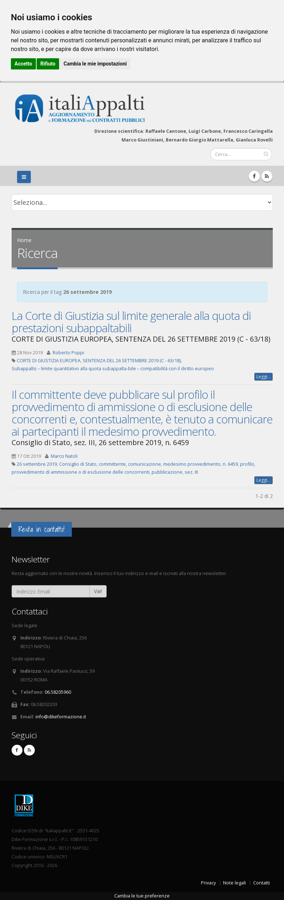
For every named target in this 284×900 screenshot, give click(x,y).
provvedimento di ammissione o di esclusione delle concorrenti (80, 472)
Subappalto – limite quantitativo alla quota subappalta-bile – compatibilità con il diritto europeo (113, 369)
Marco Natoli (64, 456)
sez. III (191, 472)
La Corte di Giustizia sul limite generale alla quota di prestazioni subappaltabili (131, 321)
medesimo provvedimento (192, 464)
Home (24, 240)
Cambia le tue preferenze (142, 896)
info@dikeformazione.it (61, 717)
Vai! (98, 591)
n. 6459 (230, 464)
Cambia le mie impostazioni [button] (95, 64)
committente (112, 464)
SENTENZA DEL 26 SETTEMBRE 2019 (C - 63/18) (132, 361)
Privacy (208, 883)
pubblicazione (167, 472)
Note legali (234, 883)
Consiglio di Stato (77, 464)
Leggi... (263, 376)
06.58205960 (58, 692)
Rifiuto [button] (47, 64)
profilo (247, 464)
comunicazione (144, 464)
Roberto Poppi (68, 353)
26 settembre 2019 (37, 464)
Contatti (261, 883)
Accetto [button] (23, 64)
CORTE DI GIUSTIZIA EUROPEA (49, 361)
